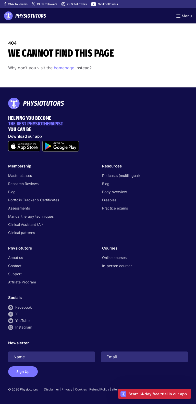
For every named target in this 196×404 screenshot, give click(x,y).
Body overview (114, 192)
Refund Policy (99, 389)
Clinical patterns (21, 232)
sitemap (117, 389)
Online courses (114, 257)
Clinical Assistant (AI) (25, 224)
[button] (154, 394)
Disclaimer (51, 389)
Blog (12, 192)
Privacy (67, 389)
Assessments (19, 208)
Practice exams (115, 208)
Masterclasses (20, 175)
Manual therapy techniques (31, 216)
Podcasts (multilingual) (121, 175)
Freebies (109, 200)
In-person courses (117, 266)
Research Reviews (23, 183)
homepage (64, 67)
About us (15, 257)
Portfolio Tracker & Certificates (33, 200)
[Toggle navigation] (184, 15)
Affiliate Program (22, 282)
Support (15, 274)
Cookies (81, 389)
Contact (14, 266)
